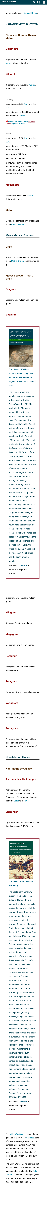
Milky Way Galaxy (17, 1134)
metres (9, 63)
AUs (25, 104)
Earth (22, 116)
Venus (8, 134)
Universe (30, 1138)
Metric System (17, 224)
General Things (30, 13)
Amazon (23, 565)
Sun (7, 108)
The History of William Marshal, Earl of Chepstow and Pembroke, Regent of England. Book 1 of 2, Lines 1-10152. (22, 377)
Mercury (9, 99)
